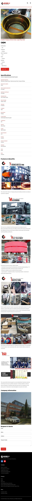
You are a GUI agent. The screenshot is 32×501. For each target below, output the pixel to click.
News (2, 489)
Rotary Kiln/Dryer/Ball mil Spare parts (8, 484)
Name (2, 432)
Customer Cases (4, 493)
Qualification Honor (4, 470)
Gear (2, 478)
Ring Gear (3, 481)
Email (2, 428)
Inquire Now (5, 69)
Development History (5, 468)
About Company (4, 467)
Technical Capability (5, 473)
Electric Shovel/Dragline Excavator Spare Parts (10, 486)
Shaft (2, 480)
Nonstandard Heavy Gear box (6, 483)
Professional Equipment (5, 471)
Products (2, 476)
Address (2, 436)
